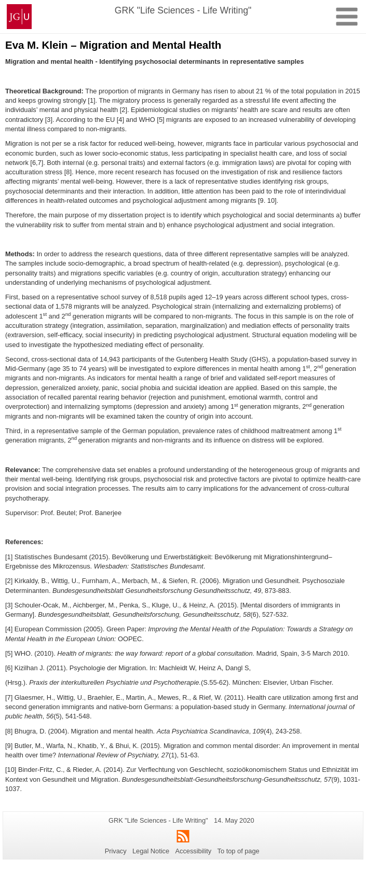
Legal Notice (150, 851)
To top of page (239, 851)
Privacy (116, 851)
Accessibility (193, 851)
